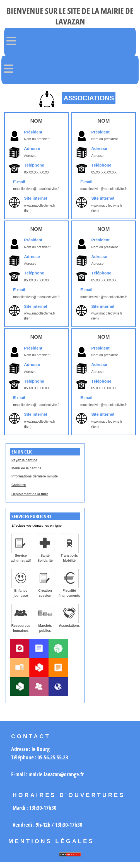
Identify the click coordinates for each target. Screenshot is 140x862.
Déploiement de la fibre (29, 494)
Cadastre (18, 485)
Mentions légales (51, 841)
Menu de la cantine (26, 468)
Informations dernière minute (34, 476)
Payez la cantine (24, 460)
